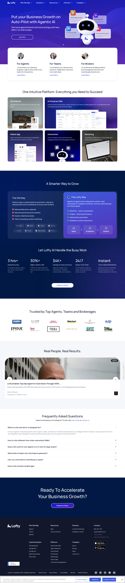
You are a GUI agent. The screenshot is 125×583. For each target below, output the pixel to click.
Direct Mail (32, 564)
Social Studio (54, 558)
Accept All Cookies (109, 579)
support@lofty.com (100, 539)
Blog (52, 536)
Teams (31, 539)
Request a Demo (62, 513)
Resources (54, 3)
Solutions (39, 3)
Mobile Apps (54, 564)
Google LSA (32, 558)
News (74, 558)
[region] (62, 579)
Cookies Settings (81, 579)
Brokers (31, 542)
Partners (67, 3)
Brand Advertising (34, 561)
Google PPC (32, 555)
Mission (74, 555)
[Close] (122, 579)
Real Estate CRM (56, 553)
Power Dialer (54, 566)
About (74, 553)
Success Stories (56, 539)
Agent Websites (56, 555)
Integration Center (78, 539)
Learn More (21, 75)
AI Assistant (54, 561)
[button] (61, 44)
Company (80, 3)
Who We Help (25, 3)
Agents (31, 536)
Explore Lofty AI (62, 285)
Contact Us (75, 561)
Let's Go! (22, 37)
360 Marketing (33, 553)
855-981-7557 (98, 536)
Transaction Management (58, 569)
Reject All (95, 579)
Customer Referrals (78, 536)
